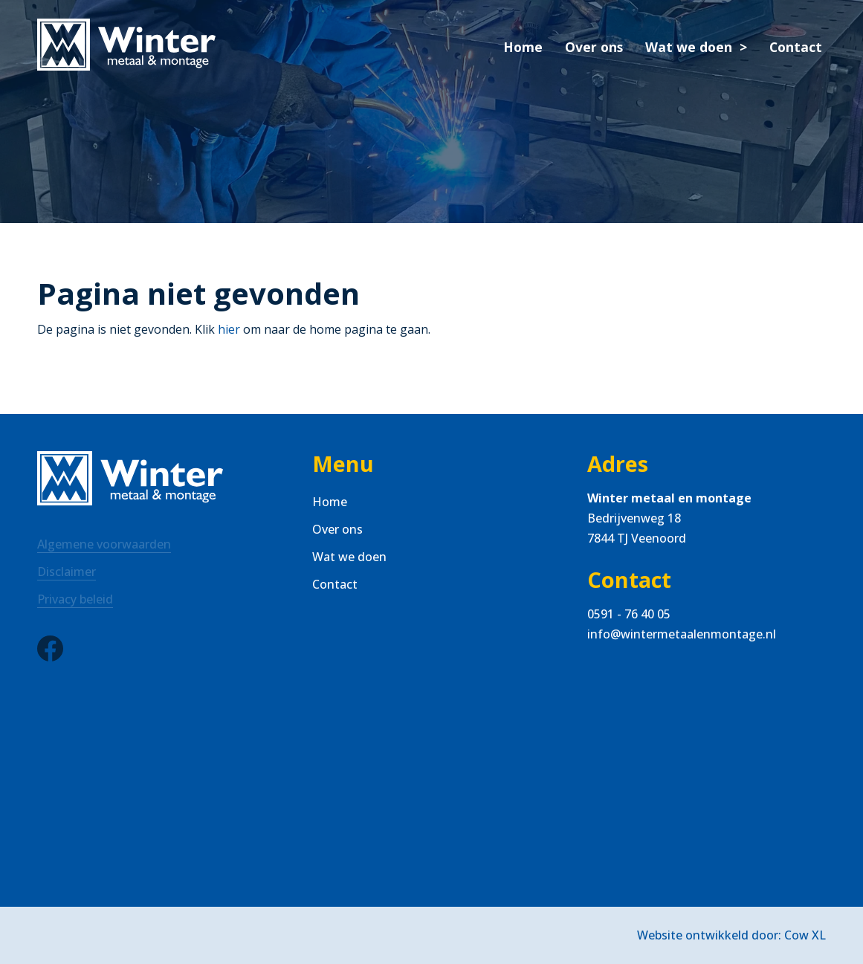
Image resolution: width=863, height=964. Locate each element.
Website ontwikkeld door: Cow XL (731, 935)
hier (229, 329)
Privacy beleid (75, 599)
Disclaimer (66, 571)
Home (523, 47)
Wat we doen (688, 47)
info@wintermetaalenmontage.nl (681, 634)
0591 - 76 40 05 (628, 614)
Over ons (594, 47)
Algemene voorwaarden (104, 544)
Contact (795, 47)
